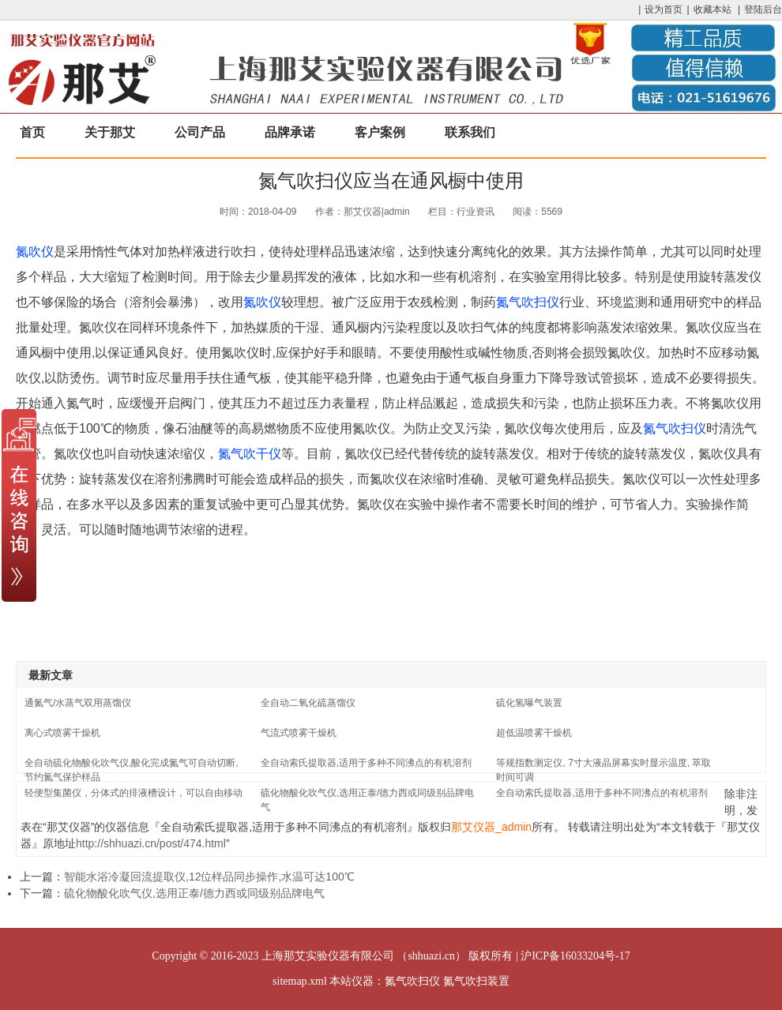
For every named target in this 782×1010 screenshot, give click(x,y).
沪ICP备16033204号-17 (575, 956)
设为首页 (663, 9)
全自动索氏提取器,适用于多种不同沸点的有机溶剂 (366, 762)
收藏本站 (712, 9)
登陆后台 (763, 9)
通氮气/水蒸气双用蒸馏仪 (77, 702)
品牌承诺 (290, 132)
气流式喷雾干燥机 (298, 732)
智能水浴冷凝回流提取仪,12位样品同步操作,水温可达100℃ (209, 876)
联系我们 (470, 132)
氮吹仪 (35, 251)
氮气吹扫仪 (527, 302)
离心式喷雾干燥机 (62, 732)
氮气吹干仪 (249, 453)
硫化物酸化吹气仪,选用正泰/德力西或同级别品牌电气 (194, 893)
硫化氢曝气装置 (529, 702)
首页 (32, 132)
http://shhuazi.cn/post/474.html (151, 843)
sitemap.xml (300, 981)
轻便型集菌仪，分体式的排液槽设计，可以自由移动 (133, 792)
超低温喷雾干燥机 (534, 732)
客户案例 (380, 132)
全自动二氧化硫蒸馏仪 (308, 702)
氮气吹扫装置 (476, 981)
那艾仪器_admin (491, 826)
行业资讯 (475, 211)
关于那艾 (110, 132)
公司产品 (200, 132)
